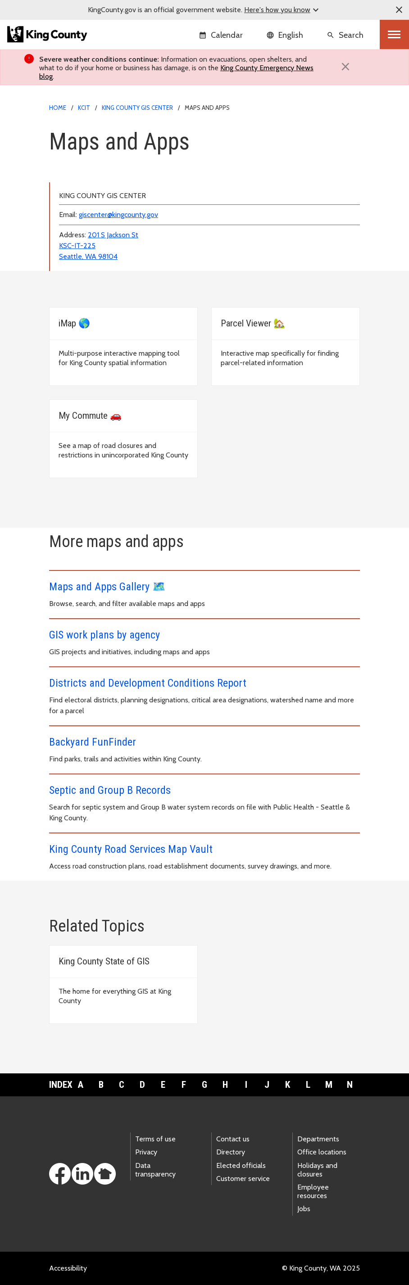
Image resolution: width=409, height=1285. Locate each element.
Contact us (233, 1139)
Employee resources (313, 1191)
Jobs (303, 1208)
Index (59, 1084)
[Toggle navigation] (394, 34)
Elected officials (241, 1165)
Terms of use (155, 1139)
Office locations (321, 1152)
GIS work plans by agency (104, 635)
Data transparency (155, 1169)
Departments (318, 1139)
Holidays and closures (317, 1169)
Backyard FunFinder (92, 742)
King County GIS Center (137, 107)
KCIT (84, 107)
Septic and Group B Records (110, 790)
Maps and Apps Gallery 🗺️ (107, 586)
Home (57, 107)
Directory (230, 1152)
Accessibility (68, 1268)
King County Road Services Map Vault (131, 849)
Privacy (146, 1152)
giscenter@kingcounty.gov (118, 214)
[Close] (345, 67)
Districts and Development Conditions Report (147, 683)
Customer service (243, 1178)
